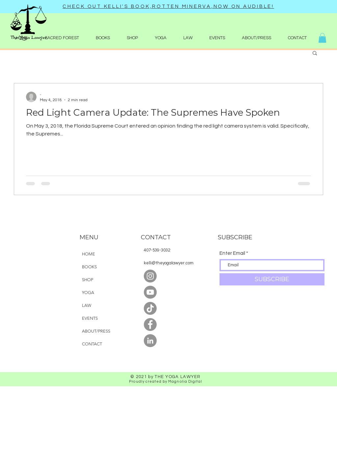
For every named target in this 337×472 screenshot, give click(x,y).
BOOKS (89, 266)
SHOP (87, 279)
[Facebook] (150, 324)
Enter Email (232, 253)
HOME (88, 253)
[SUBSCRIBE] (272, 279)
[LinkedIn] (150, 340)
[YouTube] (150, 292)
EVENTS (90, 318)
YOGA (88, 292)
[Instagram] (150, 276)
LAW (86, 305)
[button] (132, 37)
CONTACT (92, 343)
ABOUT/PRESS (96, 331)
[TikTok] (150, 308)
